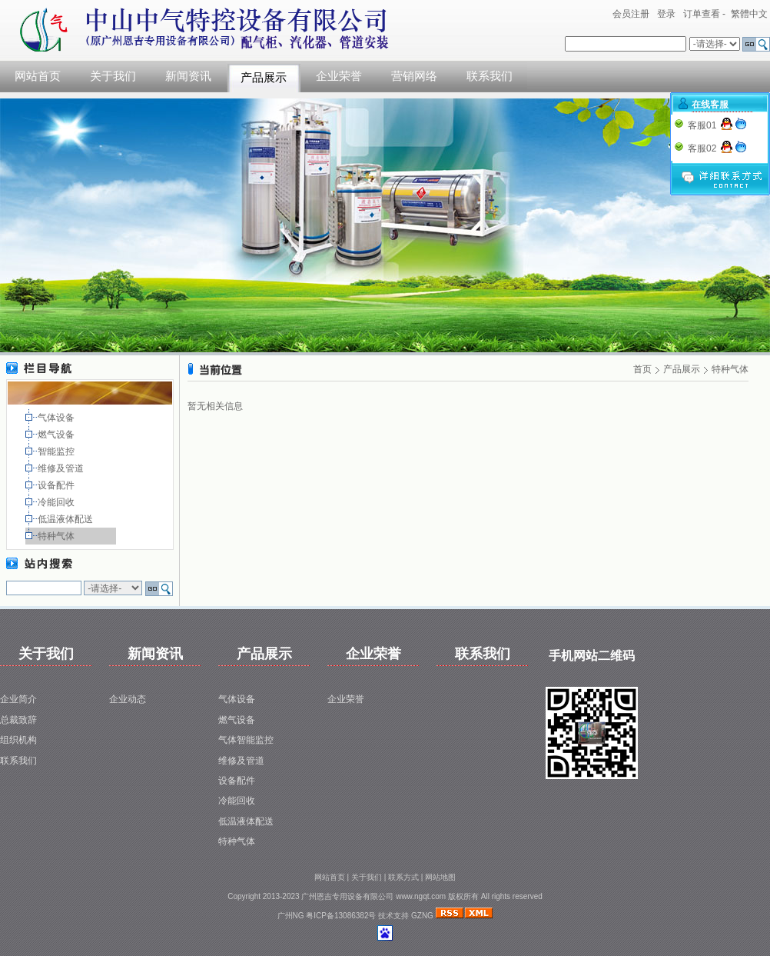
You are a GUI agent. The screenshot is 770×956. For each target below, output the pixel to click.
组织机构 (18, 739)
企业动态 (127, 699)
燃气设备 (57, 434)
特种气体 (57, 536)
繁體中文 (749, 13)
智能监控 (57, 451)
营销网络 (414, 76)
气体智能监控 (246, 739)
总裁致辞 (18, 720)
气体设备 (57, 417)
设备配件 (57, 485)
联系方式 (403, 877)
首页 (642, 369)
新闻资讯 (188, 76)
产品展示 (264, 78)
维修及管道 (62, 468)
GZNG (422, 915)
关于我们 (113, 76)
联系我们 (489, 76)
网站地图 (440, 877)
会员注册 (630, 13)
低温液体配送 (66, 519)
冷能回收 (57, 502)
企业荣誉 (339, 76)
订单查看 (701, 13)
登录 (666, 13)
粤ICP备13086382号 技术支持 (358, 915)
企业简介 (18, 699)
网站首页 (38, 76)
